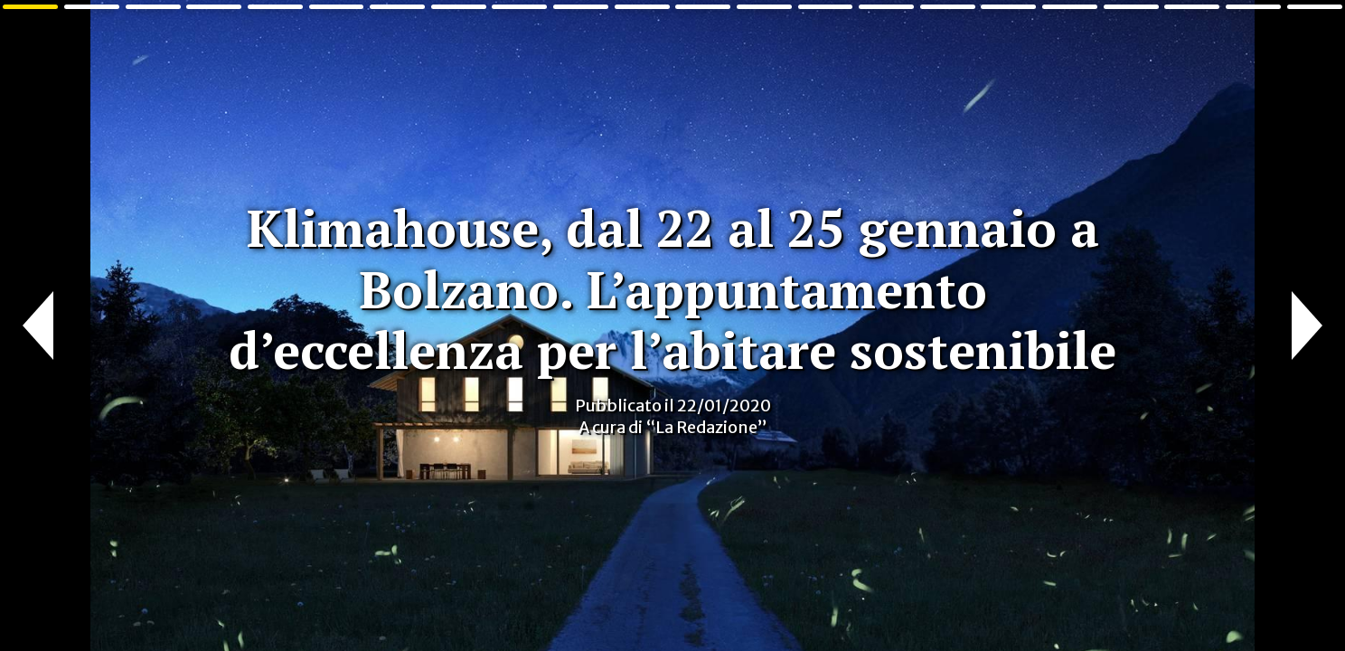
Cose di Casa (43, 52)
